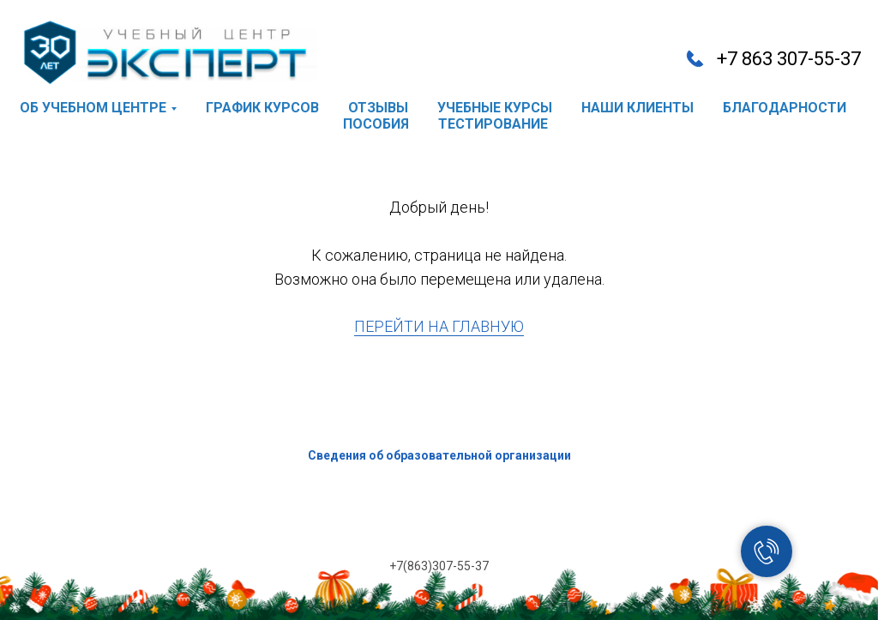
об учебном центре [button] (93, 107)
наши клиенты (637, 107)
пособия (376, 124)
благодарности (784, 107)
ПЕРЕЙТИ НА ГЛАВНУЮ (439, 326)
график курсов (262, 107)
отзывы (378, 107)
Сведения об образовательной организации (439, 455)
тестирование (493, 124)
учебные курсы (494, 107)
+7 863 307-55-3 (784, 58)
